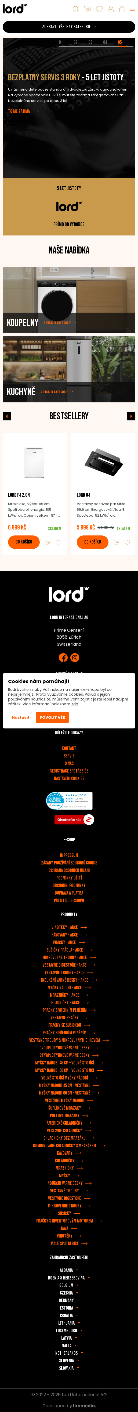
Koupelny (22, 335)
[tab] (66, 46)
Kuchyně (21, 404)
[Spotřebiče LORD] (15, 8)
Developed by (69, 1406)
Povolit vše (52, 717)
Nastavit (21, 717)
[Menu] (132, 9)
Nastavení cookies (69, 778)
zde (74, 704)
